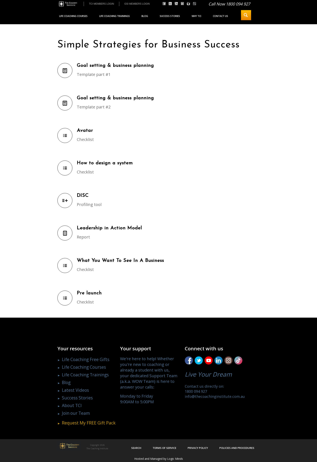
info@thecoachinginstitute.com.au (215, 396)
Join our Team (76, 413)
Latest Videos (75, 390)
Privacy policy (198, 448)
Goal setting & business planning (115, 65)
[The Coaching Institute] (67, 4)
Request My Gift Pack (88, 423)
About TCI (72, 405)
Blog (66, 382)
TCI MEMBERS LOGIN (101, 3)
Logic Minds (175, 459)
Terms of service (164, 448)
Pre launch (89, 293)
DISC (83, 195)
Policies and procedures (236, 448)
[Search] (246, 15)
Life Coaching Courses (84, 367)
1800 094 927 (196, 391)
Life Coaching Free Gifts (85, 359)
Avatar (85, 130)
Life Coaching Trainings (85, 375)
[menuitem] (101, 4)
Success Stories (77, 398)
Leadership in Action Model (109, 228)
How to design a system (105, 163)
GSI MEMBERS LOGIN (137, 3)
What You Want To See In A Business (120, 260)
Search (136, 448)
